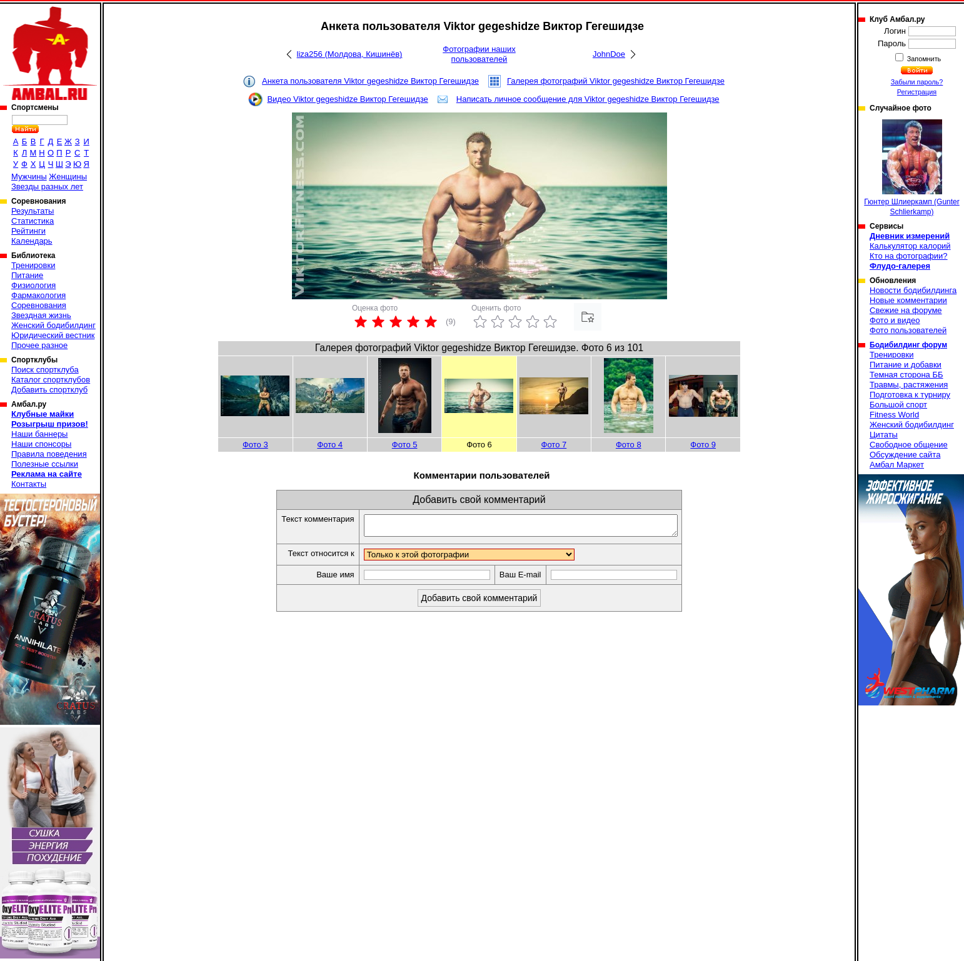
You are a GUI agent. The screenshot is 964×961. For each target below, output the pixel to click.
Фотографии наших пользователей (479, 54)
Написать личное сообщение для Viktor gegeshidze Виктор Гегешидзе (588, 99)
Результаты (32, 211)
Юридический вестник (52, 335)
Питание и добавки (905, 364)
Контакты (28, 484)
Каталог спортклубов (50, 379)
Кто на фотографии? (909, 256)
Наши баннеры (39, 434)
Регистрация (916, 92)
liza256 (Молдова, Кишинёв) (350, 54)
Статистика (32, 221)
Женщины (68, 176)
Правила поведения (49, 454)
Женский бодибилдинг (53, 325)
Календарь (32, 241)
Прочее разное (39, 345)
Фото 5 (405, 444)
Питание (27, 275)
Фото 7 (554, 444)
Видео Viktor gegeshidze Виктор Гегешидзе (347, 99)
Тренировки (33, 265)
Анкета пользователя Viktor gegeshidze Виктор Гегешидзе (370, 81)
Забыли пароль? (917, 82)
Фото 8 (628, 444)
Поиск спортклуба (45, 369)
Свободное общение (909, 444)
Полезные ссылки (44, 464)
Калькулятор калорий (910, 246)
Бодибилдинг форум (908, 345)
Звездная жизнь (41, 315)
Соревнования (38, 305)
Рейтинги (28, 231)
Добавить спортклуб (49, 389)
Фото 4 (330, 444)
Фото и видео (895, 320)
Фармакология (38, 295)
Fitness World (894, 414)
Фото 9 (703, 444)
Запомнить (923, 58)
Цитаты (884, 434)
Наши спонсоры (41, 444)
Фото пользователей (908, 330)
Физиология (33, 285)
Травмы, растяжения (909, 384)
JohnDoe (609, 54)
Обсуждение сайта (905, 454)
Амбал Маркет (897, 464)
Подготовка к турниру (910, 394)
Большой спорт (898, 404)
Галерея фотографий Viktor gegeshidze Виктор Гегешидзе (616, 81)
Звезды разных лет (47, 186)
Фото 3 (255, 444)
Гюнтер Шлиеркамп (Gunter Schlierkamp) (912, 167)
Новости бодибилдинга (913, 290)
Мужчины (29, 176)
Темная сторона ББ (906, 374)
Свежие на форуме (906, 310)
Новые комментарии (908, 300)
